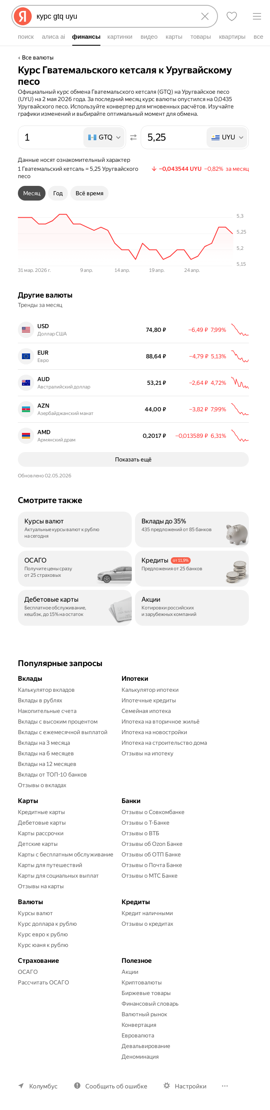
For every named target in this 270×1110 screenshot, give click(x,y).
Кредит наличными (147, 913)
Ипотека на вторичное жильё (161, 721)
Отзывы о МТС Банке (150, 875)
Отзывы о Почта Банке (152, 865)
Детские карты (38, 844)
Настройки (191, 1086)
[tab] (32, 193)
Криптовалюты (142, 982)
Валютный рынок (144, 1014)
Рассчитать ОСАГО (43, 982)
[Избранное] (232, 16)
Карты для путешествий (50, 865)
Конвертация (139, 1025)
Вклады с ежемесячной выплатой (62, 732)
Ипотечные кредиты (149, 700)
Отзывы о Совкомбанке (153, 812)
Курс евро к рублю (43, 934)
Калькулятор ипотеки (150, 689)
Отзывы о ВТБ (140, 833)
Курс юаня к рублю (43, 945)
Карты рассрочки (40, 833)
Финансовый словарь (150, 1003)
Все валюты (38, 57)
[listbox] (104, 137)
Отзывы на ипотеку (148, 753)
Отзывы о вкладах (42, 785)
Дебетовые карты (42, 822)
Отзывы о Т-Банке (146, 822)
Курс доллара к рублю (47, 923)
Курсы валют (35, 913)
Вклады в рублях (40, 700)
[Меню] (257, 16)
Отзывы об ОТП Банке (151, 854)
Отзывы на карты (41, 886)
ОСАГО (28, 972)
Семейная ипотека (146, 711)
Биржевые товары (146, 993)
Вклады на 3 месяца (44, 742)
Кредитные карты (41, 812)
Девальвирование (146, 1046)
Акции (130, 972)
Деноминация (140, 1056)
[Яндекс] (23, 16)
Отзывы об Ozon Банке (152, 844)
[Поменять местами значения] (133, 137)
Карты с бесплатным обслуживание (65, 854)
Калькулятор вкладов (46, 689)
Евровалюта (138, 1035)
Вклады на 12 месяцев (47, 764)
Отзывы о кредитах (147, 923)
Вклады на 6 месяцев (46, 753)
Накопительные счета (47, 711)
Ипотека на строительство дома (164, 742)
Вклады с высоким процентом (58, 721)
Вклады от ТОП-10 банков (52, 774)
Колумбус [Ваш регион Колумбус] (43, 1086)
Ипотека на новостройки (154, 732)
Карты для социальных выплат (58, 875)
